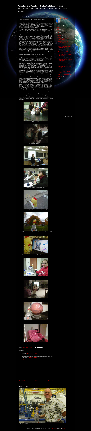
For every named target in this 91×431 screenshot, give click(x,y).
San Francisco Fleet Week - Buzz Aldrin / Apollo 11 (64, 64)
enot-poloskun (54, 428)
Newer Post (22, 380)
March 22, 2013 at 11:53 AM (31, 353)
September (60, 76)
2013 (58, 27)
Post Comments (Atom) (28, 382)
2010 (58, 32)
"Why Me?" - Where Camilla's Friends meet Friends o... (65, 57)
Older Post (50, 380)
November (60, 35)
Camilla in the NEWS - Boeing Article (65, 62)
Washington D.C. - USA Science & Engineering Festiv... (64, 52)
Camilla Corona (65, 18)
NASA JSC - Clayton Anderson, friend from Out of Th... (65, 69)
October (60, 37)
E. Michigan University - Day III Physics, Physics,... (64, 39)
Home (36, 380)
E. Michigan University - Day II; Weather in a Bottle (64, 42)
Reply (23, 359)
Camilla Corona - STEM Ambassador (40, 5)
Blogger (63, 428)
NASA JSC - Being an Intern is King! (65, 74)
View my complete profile (65, 21)
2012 (58, 29)
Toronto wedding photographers (33, 357)
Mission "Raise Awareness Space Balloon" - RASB (64, 47)
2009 (58, 78)
